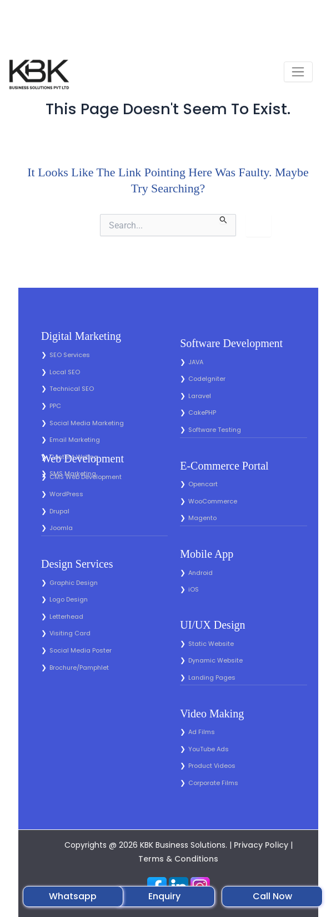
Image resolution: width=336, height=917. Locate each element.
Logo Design (68, 599)
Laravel (199, 395)
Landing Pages (211, 677)
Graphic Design (73, 582)
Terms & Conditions (178, 858)
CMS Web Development (85, 476)
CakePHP (202, 412)
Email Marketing (74, 439)
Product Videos (211, 765)
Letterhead (66, 616)
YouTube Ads (208, 749)
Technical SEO (71, 388)
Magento (202, 517)
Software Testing (214, 429)
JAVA (195, 362)
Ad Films (201, 731)
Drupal (59, 511)
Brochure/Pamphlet (79, 667)
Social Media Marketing (86, 423)
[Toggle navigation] (298, 72)
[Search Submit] (223, 219)
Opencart (203, 484)
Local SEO (64, 372)
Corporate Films (213, 782)
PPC (55, 405)
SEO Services (69, 354)
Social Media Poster (80, 650)
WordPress (66, 494)
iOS (193, 589)
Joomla (61, 527)
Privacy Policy (261, 844)
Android (200, 572)
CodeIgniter (206, 378)
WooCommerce (212, 501)
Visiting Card (70, 633)
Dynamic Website (215, 660)
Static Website (211, 643)
